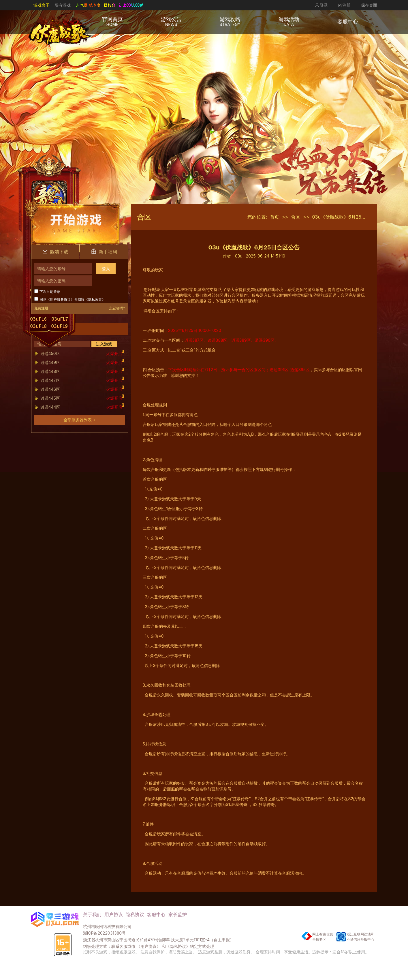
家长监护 (177, 914)
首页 (274, 217)
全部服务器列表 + (79, 419)
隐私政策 (95, 299)
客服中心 (156, 914)
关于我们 (92, 914)
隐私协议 (135, 914)
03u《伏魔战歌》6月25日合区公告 (348, 217)
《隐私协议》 (178, 946)
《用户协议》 (148, 946)
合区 (295, 217)
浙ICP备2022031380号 (104, 933)
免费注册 (41, 308)
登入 (106, 268)
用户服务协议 (60, 299)
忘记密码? (117, 308)
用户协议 (113, 914)
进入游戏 (104, 343)
